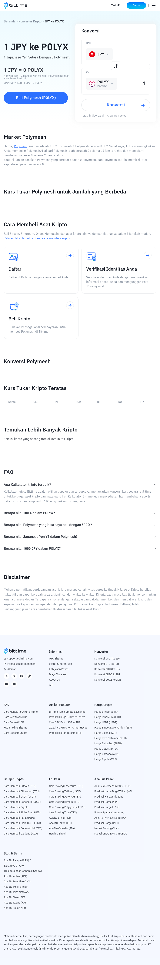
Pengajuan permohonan (21, 664)
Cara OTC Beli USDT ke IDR (65, 722)
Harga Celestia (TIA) (106, 749)
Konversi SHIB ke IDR (107, 669)
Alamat (11, 669)
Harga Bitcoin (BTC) (106, 712)
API (51, 685)
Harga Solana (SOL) (105, 733)
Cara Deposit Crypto (15, 733)
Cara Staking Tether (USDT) (65, 791)
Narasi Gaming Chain (106, 828)
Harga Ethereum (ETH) (107, 717)
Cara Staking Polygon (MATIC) (67, 807)
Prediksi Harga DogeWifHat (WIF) (114, 791)
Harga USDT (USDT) (105, 722)
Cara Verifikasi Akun (15, 717)
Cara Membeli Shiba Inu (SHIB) (22, 812)
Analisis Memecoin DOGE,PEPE (112, 786)
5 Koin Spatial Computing (109, 812)
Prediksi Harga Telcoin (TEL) (65, 733)
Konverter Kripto (30, 21)
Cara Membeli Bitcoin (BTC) (20, 786)
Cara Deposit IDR (14, 722)
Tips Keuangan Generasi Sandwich (24, 871)
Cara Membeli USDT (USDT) (20, 796)
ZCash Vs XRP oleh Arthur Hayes (68, 727)
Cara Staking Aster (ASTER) (65, 796)
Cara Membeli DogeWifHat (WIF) (23, 828)
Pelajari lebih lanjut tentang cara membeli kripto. (37, 238)
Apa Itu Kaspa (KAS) (16, 902)
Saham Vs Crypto (14, 865)
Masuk (115, 5)
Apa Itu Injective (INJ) (17, 881)
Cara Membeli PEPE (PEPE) (19, 818)
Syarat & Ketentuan (60, 664)
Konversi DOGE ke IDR (107, 680)
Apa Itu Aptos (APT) (15, 876)
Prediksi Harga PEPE (106, 802)
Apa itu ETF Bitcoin (60, 818)
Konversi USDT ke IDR (107, 658)
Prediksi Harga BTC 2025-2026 (67, 717)
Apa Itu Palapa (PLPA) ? (17, 860)
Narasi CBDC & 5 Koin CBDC (110, 833)
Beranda (9, 21)
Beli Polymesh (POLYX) (36, 98)
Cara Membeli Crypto (16, 807)
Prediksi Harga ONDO (106, 823)
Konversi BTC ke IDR (106, 664)
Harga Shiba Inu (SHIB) (108, 743)
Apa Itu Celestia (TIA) (62, 828)
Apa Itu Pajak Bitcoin (16, 887)
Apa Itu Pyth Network (16, 892)
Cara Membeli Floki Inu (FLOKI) (22, 823)
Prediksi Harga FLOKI (106, 807)
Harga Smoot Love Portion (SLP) (113, 727)
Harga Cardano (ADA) (106, 754)
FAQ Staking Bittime (15, 727)
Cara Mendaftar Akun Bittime (21, 712)
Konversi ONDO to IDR (107, 674)
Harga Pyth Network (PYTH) (110, 738)
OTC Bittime (56, 658)
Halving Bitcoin (58, 833)
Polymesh (20, 146)
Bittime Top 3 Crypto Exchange (67, 712)
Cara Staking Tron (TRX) (63, 812)
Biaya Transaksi (58, 674)
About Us (54, 680)
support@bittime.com (20, 658)
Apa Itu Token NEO (15, 908)
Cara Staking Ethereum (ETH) (66, 786)
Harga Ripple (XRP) (105, 759)
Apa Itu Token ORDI (60, 823)
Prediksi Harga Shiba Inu (108, 796)
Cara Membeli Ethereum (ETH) (22, 791)
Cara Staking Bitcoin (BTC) (64, 802)
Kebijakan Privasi (59, 669)
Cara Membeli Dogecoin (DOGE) (22, 802)
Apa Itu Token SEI (14, 897)
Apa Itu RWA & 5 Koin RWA (110, 818)
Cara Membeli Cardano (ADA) (21, 833)
